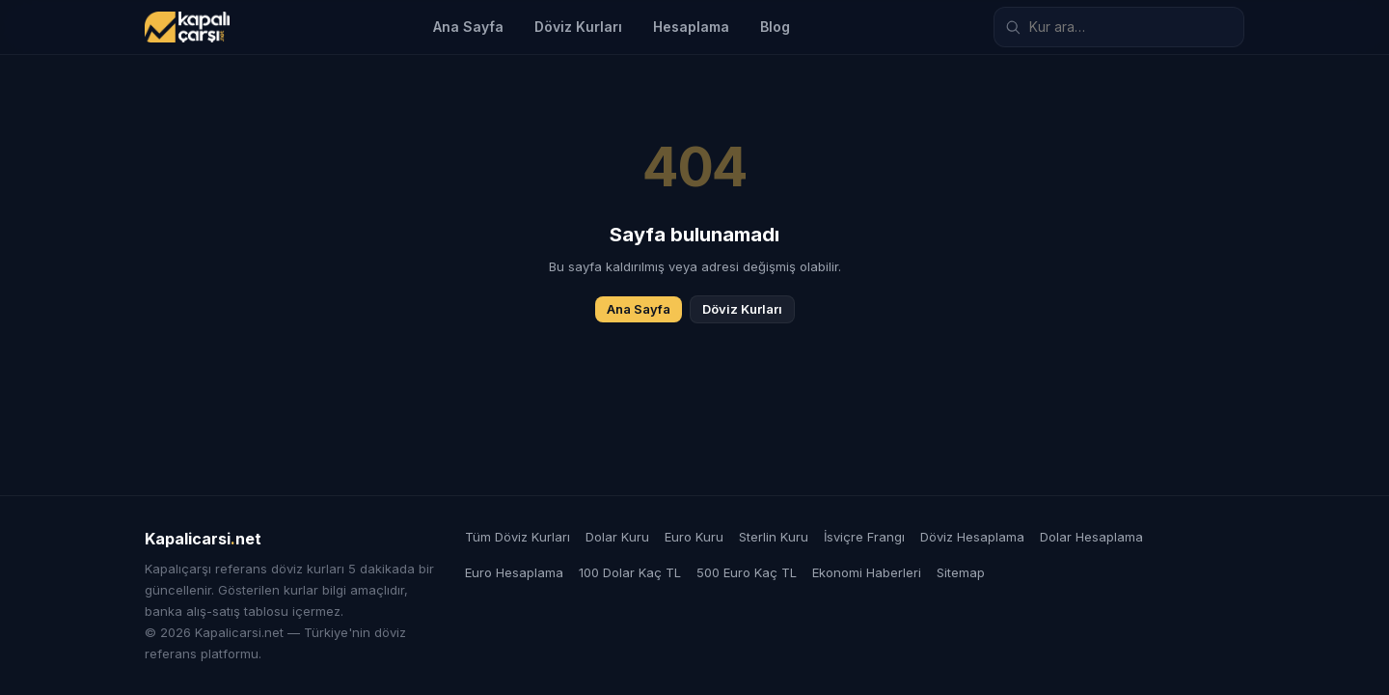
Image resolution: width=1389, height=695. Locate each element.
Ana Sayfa (468, 26)
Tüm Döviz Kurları (517, 536)
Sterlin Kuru (773, 536)
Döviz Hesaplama (972, 536)
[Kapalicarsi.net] (187, 27)
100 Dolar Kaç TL (630, 572)
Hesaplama (691, 26)
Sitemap (961, 572)
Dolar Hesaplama (1091, 536)
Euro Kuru (694, 536)
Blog (775, 26)
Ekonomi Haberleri (866, 572)
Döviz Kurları (578, 26)
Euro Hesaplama (514, 572)
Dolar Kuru (617, 536)
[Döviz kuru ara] (1119, 27)
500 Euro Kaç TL (746, 572)
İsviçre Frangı (864, 536)
